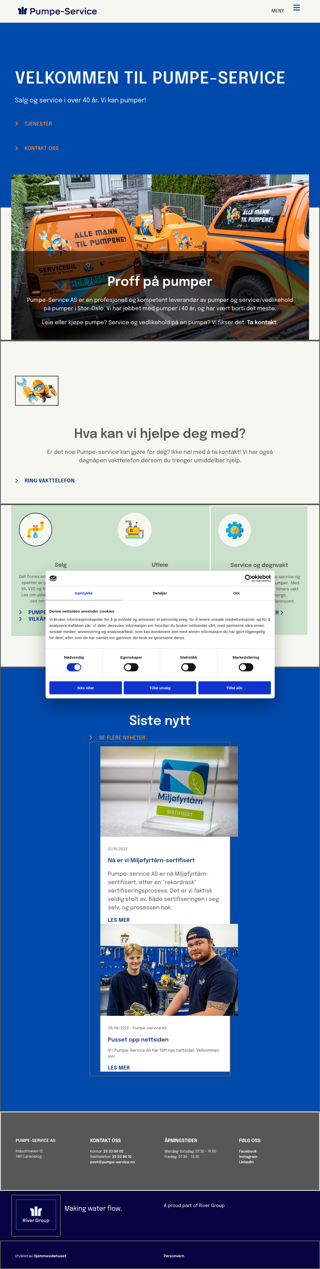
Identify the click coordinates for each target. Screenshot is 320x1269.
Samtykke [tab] (84, 593)
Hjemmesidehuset (50, 1256)
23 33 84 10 (122, 1157)
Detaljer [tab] (160, 593)
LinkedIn (246, 1162)
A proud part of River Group (194, 1206)
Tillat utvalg (160, 687)
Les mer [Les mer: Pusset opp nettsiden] (119, 1068)
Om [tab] (236, 593)
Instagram (248, 1157)
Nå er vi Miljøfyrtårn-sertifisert (151, 860)
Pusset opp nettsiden (138, 1040)
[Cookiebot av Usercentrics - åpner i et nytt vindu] (248, 578)
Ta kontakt (262, 323)
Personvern (174, 1256)
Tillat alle (234, 687)
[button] (33, 124)
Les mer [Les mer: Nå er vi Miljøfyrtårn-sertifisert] (119, 920)
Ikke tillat (85, 687)
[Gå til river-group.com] (36, 1229)
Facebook (248, 1151)
